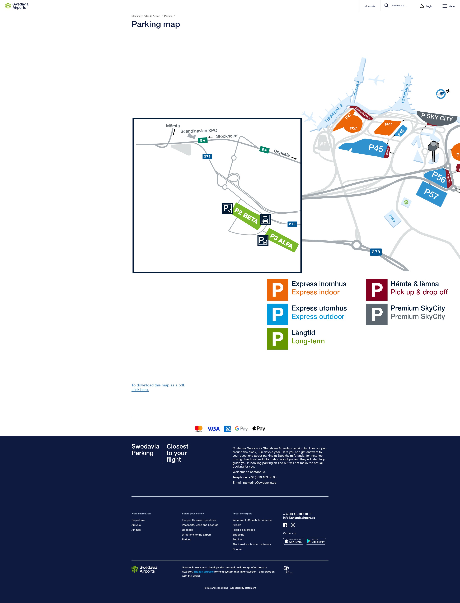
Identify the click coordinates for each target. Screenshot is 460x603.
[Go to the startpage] (144, 569)
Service (237, 539)
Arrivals (136, 524)
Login (429, 6)
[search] (391, 6)
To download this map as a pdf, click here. (158, 387)
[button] (449, 6)
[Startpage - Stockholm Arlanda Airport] (17, 6)
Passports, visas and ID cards (200, 524)
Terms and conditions (216, 587)
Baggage (187, 529)
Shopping (238, 534)
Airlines (136, 529)
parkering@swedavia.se (259, 482)
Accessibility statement (243, 587)
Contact (238, 549)
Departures (138, 520)
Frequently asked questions (199, 520)
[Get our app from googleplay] (316, 541)
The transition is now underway (252, 544)
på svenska (355, 6)
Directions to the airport (196, 534)
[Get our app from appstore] (293, 541)
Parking (186, 539)
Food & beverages (244, 529)
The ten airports (204, 571)
